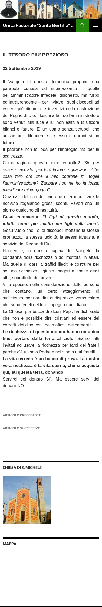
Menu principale (95, 25)
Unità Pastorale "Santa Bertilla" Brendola (39, 25)
